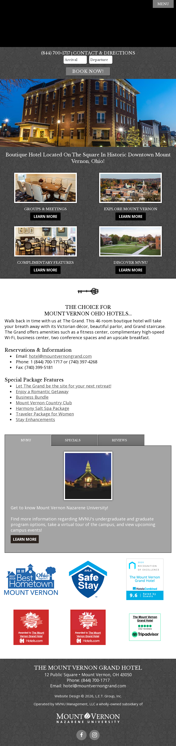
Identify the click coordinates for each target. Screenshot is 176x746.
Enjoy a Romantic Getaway (42, 391)
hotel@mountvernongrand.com (60, 356)
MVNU (26, 440)
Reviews (119, 440)
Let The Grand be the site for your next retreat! (63, 386)
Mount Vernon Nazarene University (88, 717)
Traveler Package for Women (45, 414)
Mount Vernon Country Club (44, 402)
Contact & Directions (104, 53)
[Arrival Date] (75, 60)
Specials (73, 440)
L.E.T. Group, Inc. (108, 696)
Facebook (81, 735)
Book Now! (88, 71)
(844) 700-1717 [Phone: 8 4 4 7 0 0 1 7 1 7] (55, 53)
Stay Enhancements (35, 419)
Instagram (94, 735)
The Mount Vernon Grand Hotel (88, 23)
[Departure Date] (100, 60)
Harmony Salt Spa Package (42, 408)
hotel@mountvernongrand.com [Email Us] (94, 686)
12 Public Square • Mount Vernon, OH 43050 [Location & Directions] (88, 674)
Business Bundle (32, 397)
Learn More (45, 216)
